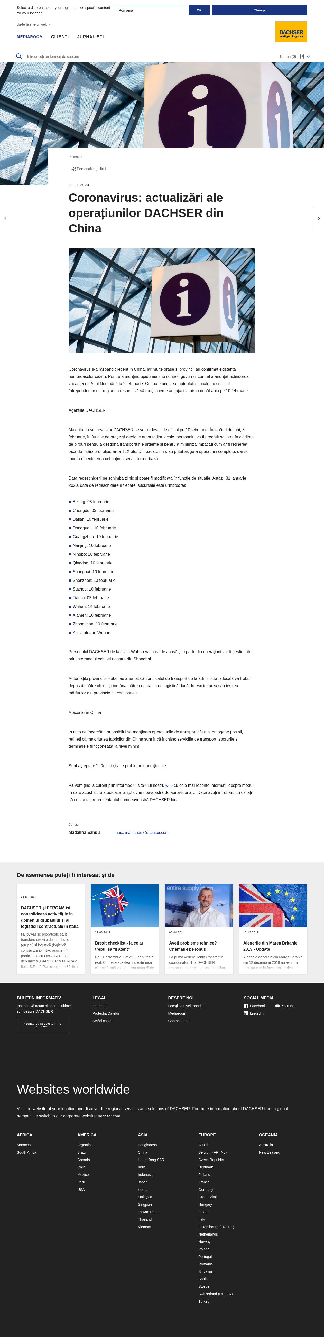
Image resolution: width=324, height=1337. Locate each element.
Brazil (81, 1152)
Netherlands (208, 1234)
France (204, 1182)
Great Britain (208, 1197)
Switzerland (207, 1294)
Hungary (205, 1204)
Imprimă (99, 1006)
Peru (81, 1182)
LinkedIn (254, 1013)
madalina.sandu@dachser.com (143, 833)
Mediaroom (31, 37)
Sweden (204, 1286)
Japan (143, 1182)
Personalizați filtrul (88, 170)
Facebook (255, 1006)
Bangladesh (147, 1145)
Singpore (145, 1204)
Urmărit (288, 56)
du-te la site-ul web (34, 24)
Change (260, 10)
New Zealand (269, 1152)
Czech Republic (211, 1160)
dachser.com (109, 1116)
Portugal (205, 1257)
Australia (266, 1145)
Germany (205, 1190)
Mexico (83, 1175)
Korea (142, 1190)
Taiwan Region (150, 1212)
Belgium (204, 1152)
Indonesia (146, 1175)
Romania (205, 1264)
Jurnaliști (92, 37)
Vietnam (144, 1227)
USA (81, 1190)
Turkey (203, 1301)
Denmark (205, 1167)
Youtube (285, 1006)
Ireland (203, 1212)
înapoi (76, 157)
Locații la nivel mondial (186, 1006)
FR (216, 1152)
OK (199, 10)
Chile (81, 1167)
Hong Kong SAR (151, 1160)
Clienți (62, 37)
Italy (201, 1219)
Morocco (24, 1145)
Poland (204, 1249)
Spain (203, 1279)
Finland (204, 1175)
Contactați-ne (179, 1021)
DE (230, 1227)
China (142, 1152)
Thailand (145, 1219)
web (169, 786)
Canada (83, 1160)
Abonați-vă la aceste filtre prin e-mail (42, 1025)
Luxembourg (208, 1227)
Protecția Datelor (105, 1013)
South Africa (26, 1152)
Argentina (85, 1145)
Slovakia (205, 1271)
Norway (204, 1242)
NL (223, 1152)
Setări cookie (102, 1021)
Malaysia (145, 1197)
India (142, 1167)
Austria (204, 1145)
